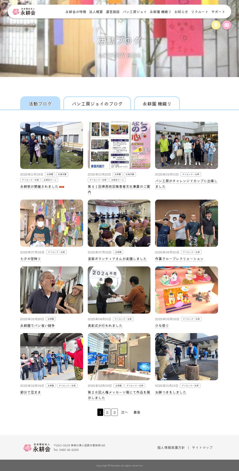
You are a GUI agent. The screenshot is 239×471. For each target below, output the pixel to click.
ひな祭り (162, 325)
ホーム (19, 24)
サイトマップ (202, 447)
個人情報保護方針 (171, 447)
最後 (137, 412)
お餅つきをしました (170, 392)
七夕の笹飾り (30, 258)
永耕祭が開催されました (39, 186)
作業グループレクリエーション (179, 258)
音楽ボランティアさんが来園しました (117, 258)
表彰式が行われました (105, 325)
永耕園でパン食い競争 (37, 325)
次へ (124, 412)
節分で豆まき (30, 392)
